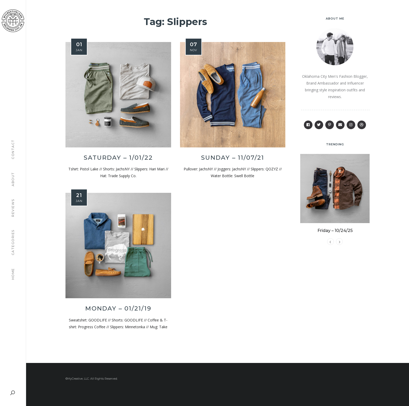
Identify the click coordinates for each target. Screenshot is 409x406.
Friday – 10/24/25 (335, 234)
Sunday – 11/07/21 (232, 157)
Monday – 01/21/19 (118, 308)
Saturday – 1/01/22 (118, 157)
